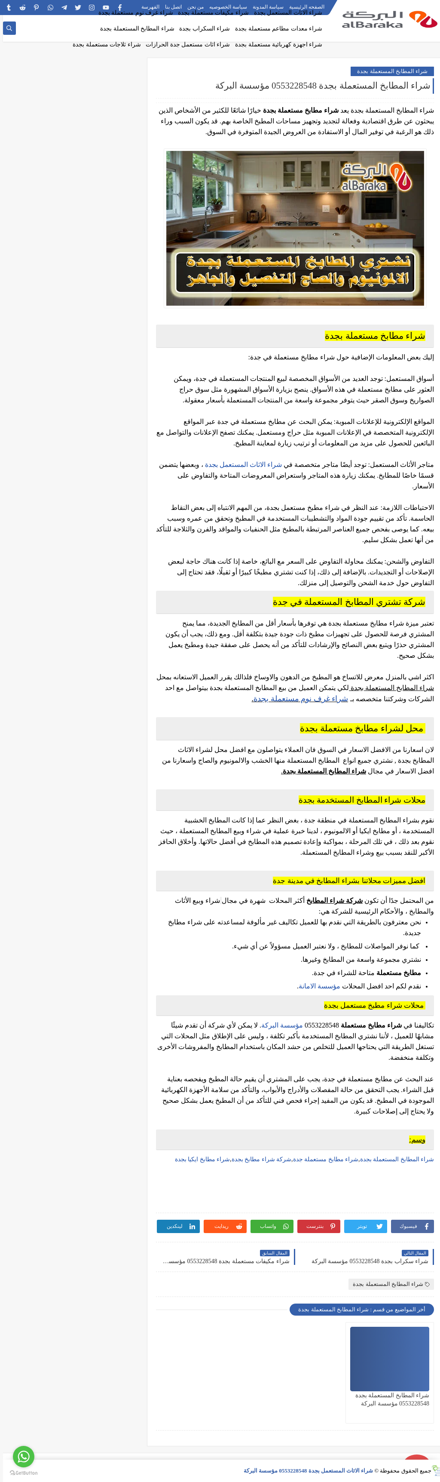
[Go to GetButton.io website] (20, 1473)
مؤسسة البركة (279, 1025)
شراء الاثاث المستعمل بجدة (285, 12)
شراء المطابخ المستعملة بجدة (134, 28)
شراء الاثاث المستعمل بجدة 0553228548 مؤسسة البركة (305, 1470)
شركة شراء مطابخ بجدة (259, 1159)
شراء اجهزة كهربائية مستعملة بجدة (275, 44)
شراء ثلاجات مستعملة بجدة (104, 44)
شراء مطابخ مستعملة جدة (323, 1159)
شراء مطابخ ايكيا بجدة (199, 1159)
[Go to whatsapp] (20, 1456)
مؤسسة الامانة (316, 986)
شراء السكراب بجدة (201, 28)
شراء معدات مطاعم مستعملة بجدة (275, 28)
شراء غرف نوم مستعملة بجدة (132, 12)
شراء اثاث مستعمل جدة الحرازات (185, 44)
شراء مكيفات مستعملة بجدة (210, 12)
